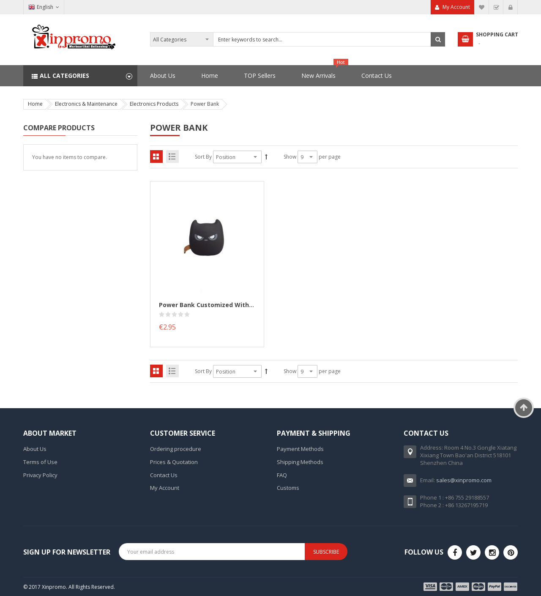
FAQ (282, 475)
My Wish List (482, 7)
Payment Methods (300, 449)
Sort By (203, 156)
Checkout (496, 7)
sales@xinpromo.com (464, 480)
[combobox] (297, 39)
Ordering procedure (175, 449)
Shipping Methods (300, 462)
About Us (34, 449)
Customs (288, 488)
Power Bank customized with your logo (220, 305)
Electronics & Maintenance (86, 103)
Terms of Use (40, 462)
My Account (456, 7)
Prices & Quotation (174, 462)
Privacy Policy (40, 475)
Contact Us (164, 475)
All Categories (64, 75)
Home (35, 103)
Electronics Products (154, 103)
